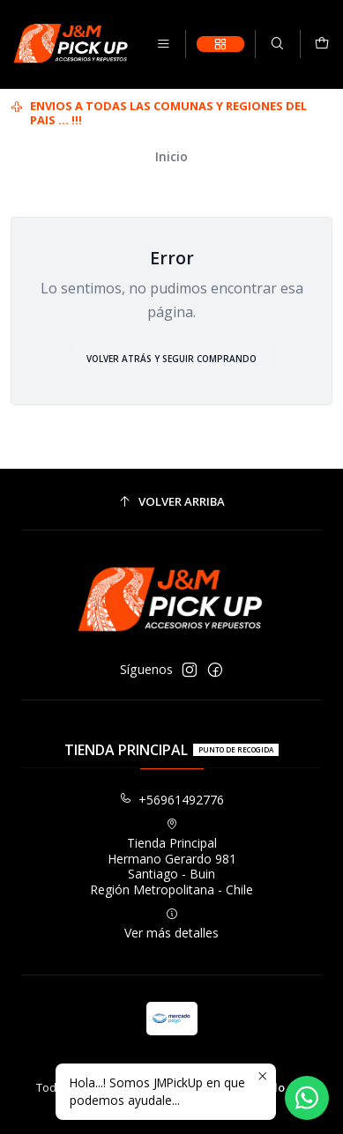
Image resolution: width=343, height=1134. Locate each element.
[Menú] (164, 44)
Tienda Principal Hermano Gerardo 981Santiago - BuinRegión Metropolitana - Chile (171, 858)
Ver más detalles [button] (171, 924)
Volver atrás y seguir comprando (171, 358)
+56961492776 (171, 799)
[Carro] (321, 44)
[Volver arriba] (171, 502)
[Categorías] (220, 44)
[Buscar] (277, 44)
